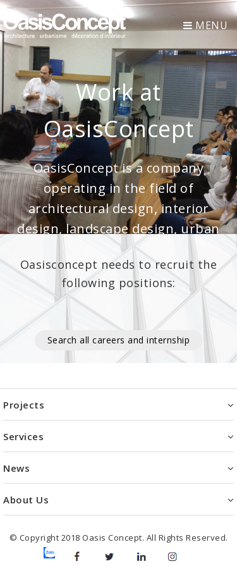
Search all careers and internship (118, 340)
